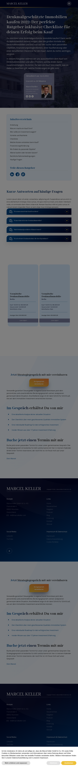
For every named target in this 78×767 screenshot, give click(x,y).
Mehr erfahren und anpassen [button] (16, 763)
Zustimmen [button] (68, 763)
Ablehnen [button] (53, 763)
